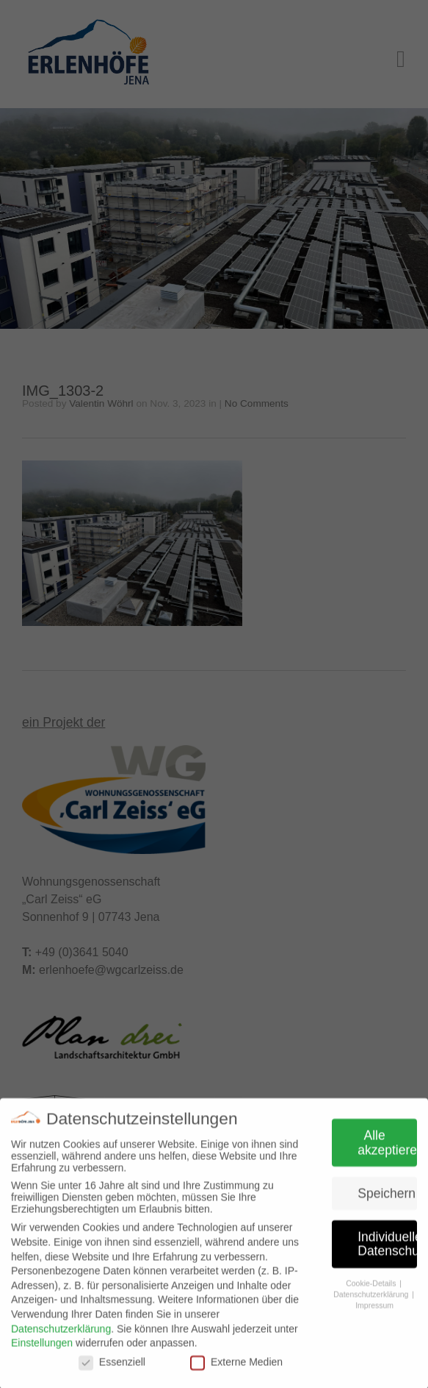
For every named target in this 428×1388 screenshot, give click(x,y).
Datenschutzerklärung (61, 1333)
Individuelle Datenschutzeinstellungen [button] (387, 1249)
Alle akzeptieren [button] (387, 1147)
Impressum (374, 1309)
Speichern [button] (387, 1198)
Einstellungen (42, 1347)
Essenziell (112, 1367)
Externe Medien (236, 1367)
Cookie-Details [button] (372, 1288)
